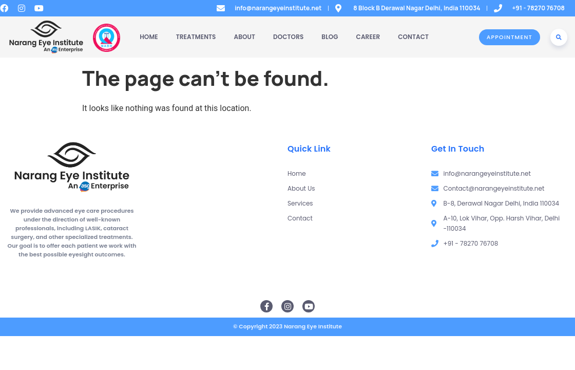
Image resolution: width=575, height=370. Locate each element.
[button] (558, 37)
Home (149, 36)
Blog (329, 36)
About (245, 36)
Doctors (288, 36)
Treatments (196, 36)
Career (368, 36)
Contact (413, 36)
